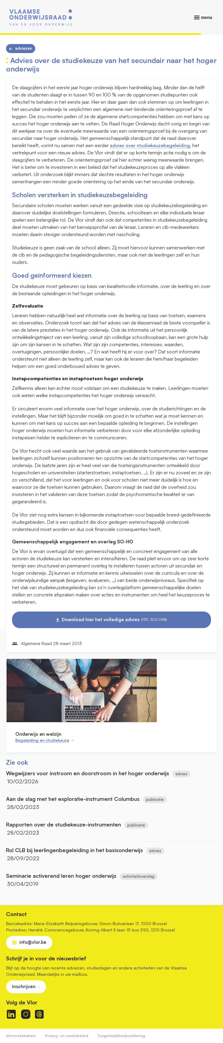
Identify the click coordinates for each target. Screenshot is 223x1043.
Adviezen (23, 48)
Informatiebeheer (21, 1035)
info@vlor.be (32, 942)
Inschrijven (24, 986)
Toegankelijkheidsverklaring (121, 1035)
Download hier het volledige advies (114, 620)
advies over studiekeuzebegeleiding (150, 145)
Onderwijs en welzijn (38, 734)
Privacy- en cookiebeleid (66, 1035)
